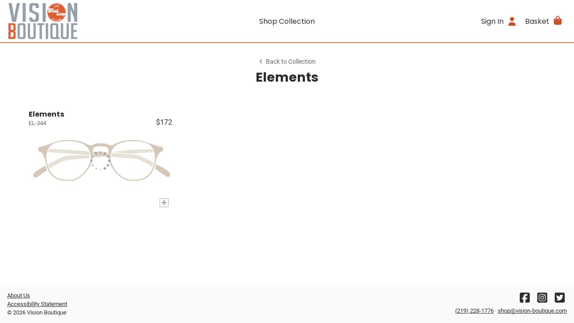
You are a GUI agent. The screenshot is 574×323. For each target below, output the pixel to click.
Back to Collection (287, 61)
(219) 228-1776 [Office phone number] (474, 310)
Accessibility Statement (37, 304)
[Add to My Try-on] (164, 203)
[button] (544, 21)
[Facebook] (524, 300)
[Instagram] (542, 300)
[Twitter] (559, 300)
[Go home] (77, 21)
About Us (18, 295)
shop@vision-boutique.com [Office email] (532, 310)
